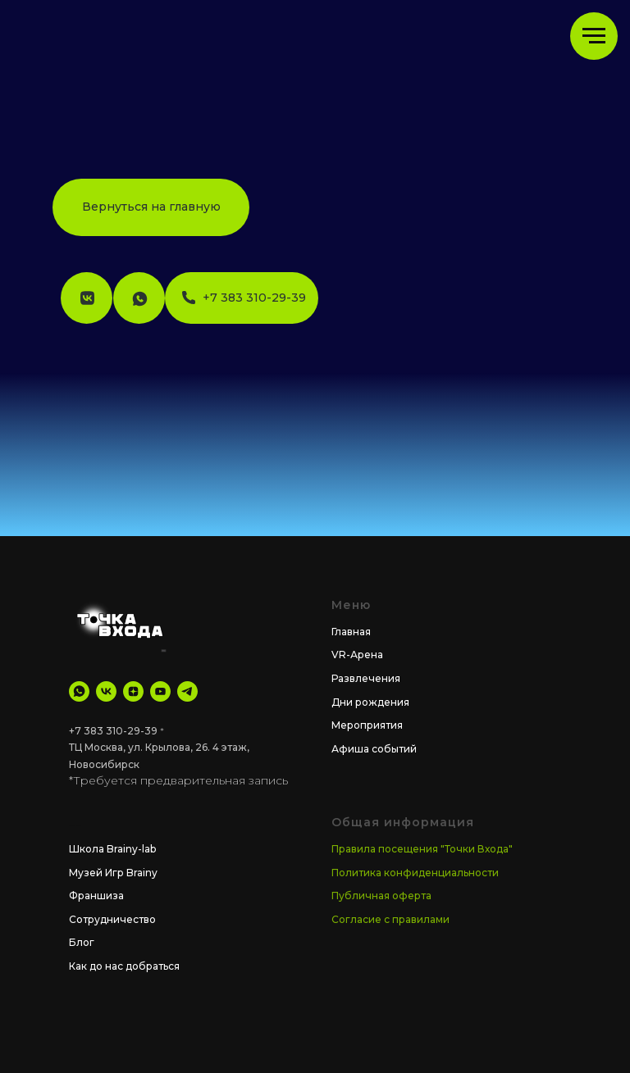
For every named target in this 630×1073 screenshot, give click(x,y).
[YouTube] (160, 691)
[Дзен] (133, 691)
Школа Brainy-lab (112, 849)
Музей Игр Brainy (113, 872)
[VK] (106, 691)
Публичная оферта (381, 895)
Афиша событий (374, 749)
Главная (351, 631)
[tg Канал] (187, 691)
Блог (81, 942)
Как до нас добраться (124, 966)
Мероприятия (367, 725)
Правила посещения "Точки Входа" (422, 849)
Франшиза (96, 895)
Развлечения (365, 678)
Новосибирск (104, 764)
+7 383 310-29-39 (113, 731)
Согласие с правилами (390, 919)
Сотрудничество (112, 919)
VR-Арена (357, 654)
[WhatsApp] (79, 691)
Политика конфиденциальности (415, 872)
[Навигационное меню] (593, 36)
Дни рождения (370, 702)
